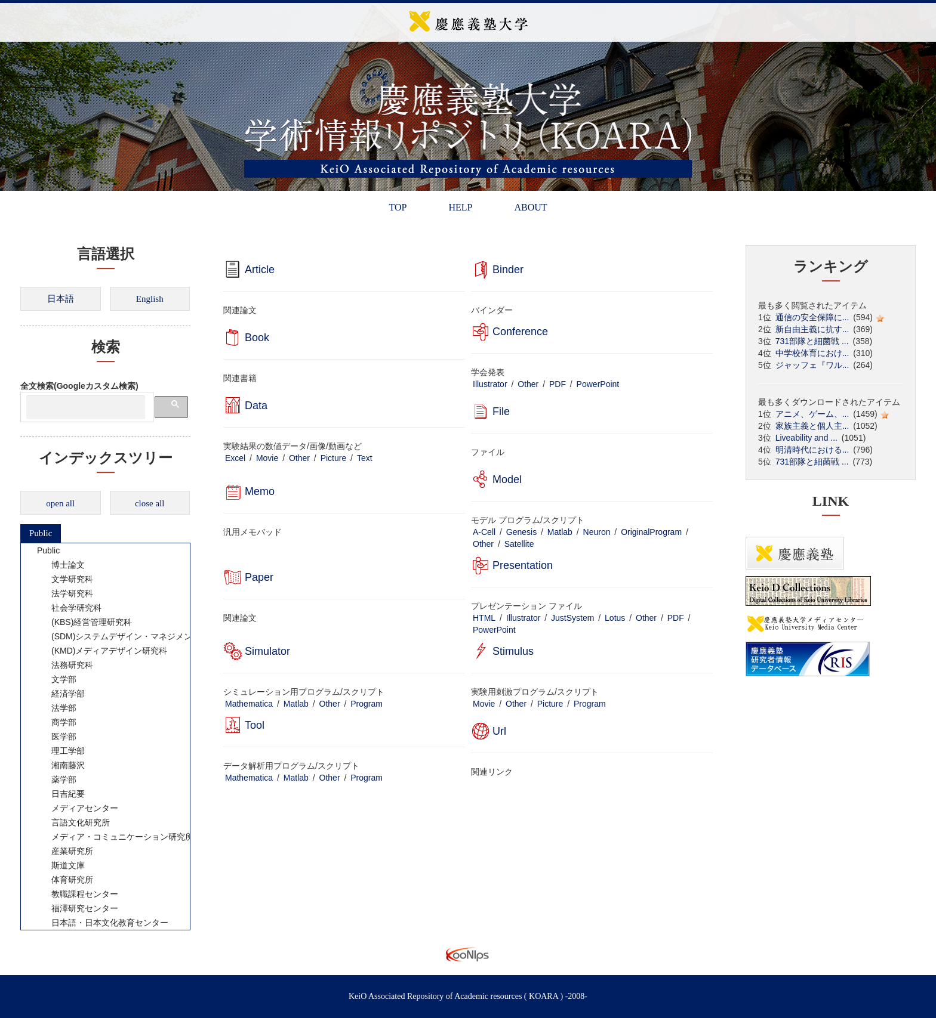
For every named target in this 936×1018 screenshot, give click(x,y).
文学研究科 (64, 579)
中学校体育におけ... (812, 353)
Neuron (597, 532)
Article (260, 270)
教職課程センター (77, 894)
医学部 (56, 736)
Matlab (559, 532)
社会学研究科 (68, 608)
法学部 (56, 708)
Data (256, 405)
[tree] (105, 736)
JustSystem (572, 618)
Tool (254, 725)
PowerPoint (598, 384)
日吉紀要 (60, 794)
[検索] (85, 407)
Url (499, 731)
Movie (267, 458)
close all (150, 503)
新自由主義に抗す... (812, 329)
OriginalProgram (651, 532)
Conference (520, 332)
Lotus (615, 618)
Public (40, 533)
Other (528, 384)
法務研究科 (64, 665)
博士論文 (60, 565)
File (501, 411)
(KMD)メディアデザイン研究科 (101, 650)
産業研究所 (64, 851)
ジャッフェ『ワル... (812, 365)
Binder (508, 270)
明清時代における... (812, 449)
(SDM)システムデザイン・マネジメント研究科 (131, 636)
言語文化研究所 (73, 822)
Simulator (267, 651)
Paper (259, 577)
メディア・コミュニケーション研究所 (114, 837)
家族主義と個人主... (812, 426)
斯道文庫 (60, 865)
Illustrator (490, 384)
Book (257, 338)
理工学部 (60, 751)
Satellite (519, 544)
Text (364, 458)
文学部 (56, 679)
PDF (557, 384)
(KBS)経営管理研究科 (84, 622)
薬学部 (56, 779)
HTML (484, 618)
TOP (398, 207)
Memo (260, 491)
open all (60, 503)
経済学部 (60, 693)
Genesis (521, 532)
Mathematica (249, 703)
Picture (334, 458)
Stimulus (513, 651)
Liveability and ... (806, 438)
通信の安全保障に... (812, 317)
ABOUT (530, 207)
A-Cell (484, 532)
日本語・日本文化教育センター (102, 922)
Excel (235, 458)
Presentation (522, 565)
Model (507, 479)
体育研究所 (64, 879)
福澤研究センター (77, 908)
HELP (460, 207)
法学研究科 (64, 593)
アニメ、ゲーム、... (812, 414)
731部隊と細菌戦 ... (812, 341)
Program (366, 703)
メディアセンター (77, 808)
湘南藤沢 (60, 765)
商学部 (56, 722)
